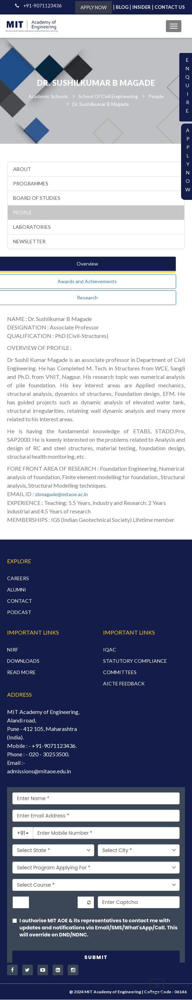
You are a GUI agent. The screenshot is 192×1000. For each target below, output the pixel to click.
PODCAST (19, 612)
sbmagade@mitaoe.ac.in (61, 495)
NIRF (12, 650)
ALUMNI (16, 590)
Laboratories (32, 227)
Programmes (30, 184)
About (22, 169)
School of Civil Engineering (108, 96)
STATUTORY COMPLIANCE (135, 661)
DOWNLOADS (23, 661)
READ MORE (21, 672)
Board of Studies (36, 198)
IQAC (109, 650)
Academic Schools (48, 96)
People (156, 96)
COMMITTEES (120, 672)
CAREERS (18, 579)
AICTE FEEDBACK (124, 683)
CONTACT (19, 601)
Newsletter (29, 242)
